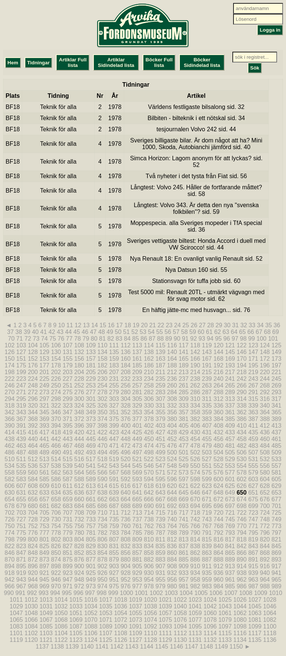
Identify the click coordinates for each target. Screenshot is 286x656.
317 (276, 399)
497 (137, 452)
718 (195, 512)
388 (265, 419)
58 (184, 332)
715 (160, 512)
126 (9, 352)
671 (207, 499)
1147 (191, 646)
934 (195, 573)
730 (56, 519)
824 (33, 546)
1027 (255, 599)
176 (33, 365)
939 (253, 573)
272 (33, 392)
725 (276, 512)
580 (265, 472)
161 (137, 359)
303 (114, 399)
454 (195, 439)
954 (149, 579)
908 (172, 566)
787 (160, 533)
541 (91, 466)
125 (276, 345)
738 (149, 519)
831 (114, 546)
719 (207, 512)
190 (195, 365)
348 (79, 412)
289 (230, 392)
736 (126, 519)
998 (101, 593)
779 (68, 533)
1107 (105, 633)
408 (218, 425)
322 (56, 405)
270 (9, 392)
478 (195, 446)
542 (103, 466)
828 (79, 546)
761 (137, 526)
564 (79, 472)
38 (18, 332)
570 (149, 472)
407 (207, 425)
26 (194, 325)
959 (207, 579)
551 (207, 466)
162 (149, 359)
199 (21, 372)
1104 (61, 633)
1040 (180, 606)
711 (114, 512)
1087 (76, 626)
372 (79, 419)
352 (126, 412)
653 (276, 492)
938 (241, 573)
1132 (210, 640)
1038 (150, 606)
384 (218, 419)
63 (226, 332)
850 (56, 553)
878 (103, 559)
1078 (210, 620)
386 (241, 419)
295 (21, 399)
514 (56, 459)
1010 (275, 593)
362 (241, 412)
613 (91, 486)
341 (276, 405)
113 (137, 345)
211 (160, 372)
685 (91, 506)
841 (230, 546)
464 (33, 446)
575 (207, 472)
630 (9, 492)
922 (56, 573)
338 (241, 405)
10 (61, 325)
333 (184, 405)
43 (60, 332)
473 (137, 446)
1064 (270, 613)
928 (126, 573)
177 (44, 365)
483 (253, 446)
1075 (165, 620)
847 (21, 553)
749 (276, 519)
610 (56, 486)
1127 (135, 640)
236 (172, 379)
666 (149, 499)
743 (207, 519)
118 (195, 345)
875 (68, 559)
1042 (210, 606)
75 (53, 338)
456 (218, 439)
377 (137, 419)
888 (218, 559)
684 (79, 506)
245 (276, 379)
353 (137, 412)
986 (241, 586)
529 (230, 459)
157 (91, 359)
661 (91, 499)
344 (33, 412)
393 (44, 425)
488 (33, 452)
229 (91, 379)
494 (103, 452)
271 (21, 392)
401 (137, 425)
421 (91, 432)
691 (160, 506)
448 (126, 439)
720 (218, 512)
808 (126, 539)
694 (195, 506)
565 (91, 472)
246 (9, 385)
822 (9, 546)
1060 (210, 613)
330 (149, 405)
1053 (105, 613)
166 (195, 359)
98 (243, 338)
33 (252, 325)
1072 (120, 620)
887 (207, 559)
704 (33, 512)
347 (68, 412)
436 (265, 432)
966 (9, 586)
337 (230, 405)
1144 (146, 646)
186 (149, 365)
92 (193, 338)
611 (68, 486)
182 (103, 365)
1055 (135, 613)
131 (68, 352)
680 (33, 506)
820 (265, 539)
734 (103, 519)
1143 (132, 646)
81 (102, 338)
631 (21, 492)
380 (172, 419)
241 (230, 379)
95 (218, 338)
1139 (72, 646)
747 (253, 519)
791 (207, 533)
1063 (255, 613)
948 (79, 579)
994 (55, 593)
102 (9, 345)
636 (79, 492)
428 (172, 432)
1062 (240, 613)
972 (79, 586)
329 (137, 405)
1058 (180, 613)
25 (185, 325)
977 (137, 586)
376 (126, 419)
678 (9, 506)
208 (126, 372)
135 (114, 352)
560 (33, 472)
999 (113, 593)
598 (195, 479)
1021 (165, 599)
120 (218, 345)
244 (265, 379)
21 (152, 325)
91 (185, 338)
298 (56, 399)
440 (33, 439)
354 (149, 412)
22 (161, 325)
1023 (195, 599)
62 (217, 332)
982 (195, 586)
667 (160, 499)
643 (160, 492)
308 (172, 399)
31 (235, 325)
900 (79, 566)
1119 (16, 640)
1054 (120, 613)
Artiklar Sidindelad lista (116, 62)
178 (56, 365)
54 (151, 332)
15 (102, 325)
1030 (31, 606)
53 (143, 332)
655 (21, 499)
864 (218, 553)
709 (91, 512)
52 (134, 332)
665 (137, 499)
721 (230, 512)
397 (91, 425)
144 (218, 352)
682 (56, 506)
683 (68, 506)
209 (137, 372)
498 (149, 452)
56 (168, 332)
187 (160, 365)
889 (230, 559)
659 (68, 499)
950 (103, 579)
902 (103, 566)
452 (172, 439)
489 (44, 452)
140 (172, 352)
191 (207, 365)
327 (114, 405)
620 (172, 486)
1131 (195, 640)
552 (218, 466)
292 (265, 392)
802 (56, 539)
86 (143, 338)
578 (241, 472)
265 (230, 385)
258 (149, 385)
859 (160, 553)
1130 (180, 640)
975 (114, 586)
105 (44, 345)
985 (230, 586)
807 (114, 539)
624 (218, 486)
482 (241, 446)
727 (21, 519)
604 (265, 479)
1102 (31, 633)
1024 (210, 599)
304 (126, 399)
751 (21, 526)
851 (68, 553)
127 (21, 352)
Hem (12, 62)
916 (265, 566)
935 (207, 573)
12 (78, 325)
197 (276, 365)
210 (149, 372)
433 (230, 432)
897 (44, 566)
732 (79, 519)
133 (91, 352)
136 (126, 352)
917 (276, 566)
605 (276, 479)
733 (91, 519)
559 (21, 472)
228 (79, 379)
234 (149, 379)
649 (230, 492)
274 (56, 392)
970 (56, 586)
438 (9, 439)
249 (44, 385)
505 (230, 452)
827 (68, 546)
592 (126, 479)
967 (21, 586)
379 (160, 419)
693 (184, 506)
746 (241, 519)
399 (114, 425)
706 (56, 512)
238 (195, 379)
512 (33, 459)
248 (33, 385)
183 (114, 365)
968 (33, 586)
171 (253, 359)
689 (137, 506)
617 (137, 486)
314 (241, 399)
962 (241, 579)
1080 (240, 620)
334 (195, 405)
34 (260, 325)
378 (149, 419)
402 (149, 425)
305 (137, 399)
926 (103, 573)
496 (126, 452)
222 (9, 379)
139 (160, 352)
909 (184, 566)
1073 (135, 620)
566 (103, 472)
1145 (161, 646)
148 (265, 352)
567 (114, 472)
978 (149, 586)
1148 (206, 646)
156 (79, 359)
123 (253, 345)
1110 (150, 633)
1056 (150, 613)
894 (9, 566)
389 (276, 419)
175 (21, 365)
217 (230, 372)
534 (9, 466)
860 (172, 553)
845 (276, 546)
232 (126, 379)
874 (56, 559)
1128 (150, 640)
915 (253, 566)
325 (91, 405)
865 (230, 553)
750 (9, 526)
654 (9, 499)
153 (44, 359)
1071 (105, 620)
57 (176, 332)
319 (21, 405)
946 (56, 579)
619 (160, 486)
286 (195, 392)
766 (195, 526)
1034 (91, 606)
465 (44, 446)
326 (103, 405)
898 (56, 566)
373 (91, 419)
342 (9, 412)
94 (210, 338)
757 (91, 526)
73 (36, 338)
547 (160, 466)
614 (103, 486)
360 (218, 412)
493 (91, 452)
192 (218, 365)
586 (56, 479)
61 (209, 332)
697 (230, 506)
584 (33, 479)
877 (91, 559)
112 (126, 345)
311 (207, 399)
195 (253, 365)
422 (103, 432)
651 (253, 492)
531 (253, 459)
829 (91, 546)
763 (160, 526)
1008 (245, 593)
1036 (120, 606)
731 (68, 519)
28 (210, 325)
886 (195, 559)
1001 (141, 593)
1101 (16, 633)
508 (265, 452)
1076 (180, 620)
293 (276, 392)
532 (265, 459)
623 (207, 486)
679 (21, 506)
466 (56, 446)
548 (172, 466)
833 (137, 546)
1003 (171, 593)
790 (195, 533)
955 (160, 579)
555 (253, 466)
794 (241, 533)
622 (195, 486)
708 (79, 512)
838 (195, 546)
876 (79, 559)
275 (68, 392)
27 (202, 325)
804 (79, 539)
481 (230, 446)
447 (114, 439)
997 (90, 593)
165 (184, 359)
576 (218, 472)
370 (56, 419)
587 (68, 479)
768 (218, 526)
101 (273, 338)
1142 (117, 646)
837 (184, 546)
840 (218, 546)
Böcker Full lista (159, 62)
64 (234, 332)
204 (79, 372)
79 (86, 338)
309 (184, 399)
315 (253, 399)
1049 (46, 613)
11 (69, 325)
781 (91, 533)
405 (184, 425)
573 (184, 472)
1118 (270, 633)
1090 (120, 626)
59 (193, 332)
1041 (195, 606)
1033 (76, 606)
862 (195, 553)
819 (253, 539)
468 (79, 446)
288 (218, 392)
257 (137, 385)
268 (265, 385)
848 (33, 553)
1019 (135, 599)
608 (33, 486)
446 (103, 439)
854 (103, 553)
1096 (210, 626)
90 (177, 338)
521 (137, 459)
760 (126, 526)
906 (149, 566)
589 (91, 479)
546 (149, 466)
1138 (57, 646)
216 (218, 372)
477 (184, 446)
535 (21, 466)
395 (68, 425)
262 (195, 385)
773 (276, 526)
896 (33, 566)
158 (103, 359)
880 (126, 559)
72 (28, 338)
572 (172, 472)
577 (230, 472)
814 (195, 539)
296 (33, 399)
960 (218, 579)
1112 (180, 633)
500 (172, 452)
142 (195, 352)
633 (44, 492)
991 (20, 593)
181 (91, 365)
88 (160, 338)
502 (195, 452)
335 (207, 405)
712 (126, 512)
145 (230, 352)
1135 (255, 640)
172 (265, 359)
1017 (105, 599)
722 (241, 512)
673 (230, 499)
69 (275, 332)
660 (79, 499)
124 (265, 345)
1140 (87, 646)
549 (184, 466)
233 (137, 379)
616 (126, 486)
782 (103, 533)
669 (184, 499)
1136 (270, 640)
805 (91, 539)
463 (21, 446)
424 (126, 432)
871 (21, 559)
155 (68, 359)
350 (103, 412)
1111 (165, 633)
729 (44, 519)
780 (79, 533)
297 (44, 399)
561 (44, 472)
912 (218, 566)
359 (207, 412)
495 (114, 452)
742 (195, 519)
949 (91, 579)
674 (241, 499)
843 (253, 546)
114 (149, 345)
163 (160, 359)
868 (265, 553)
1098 (240, 626)
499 (160, 452)
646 (195, 492)
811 (160, 539)
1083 (16, 626)
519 (114, 459)
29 (219, 325)
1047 (16, 613)
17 (119, 325)
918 (9, 573)
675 (253, 499)
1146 (176, 646)
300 (79, 399)
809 (137, 539)
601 (230, 479)
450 (149, 439)
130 (56, 352)
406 (195, 425)
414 (9, 432)
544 (126, 466)
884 (172, 559)
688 (126, 506)
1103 (46, 633)
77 (69, 338)
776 (33, 533)
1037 (135, 606)
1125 (105, 640)
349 (91, 412)
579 (253, 472)
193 (230, 365)
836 (172, 546)
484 (265, 446)
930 (149, 573)
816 (218, 539)
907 (160, 566)
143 (207, 352)
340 (265, 405)
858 (149, 553)
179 (68, 365)
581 (276, 472)
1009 (260, 593)
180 (79, 365)
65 (242, 332)
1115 (225, 633)
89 (168, 338)
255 (114, 385)
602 (241, 479)
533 (276, 459)
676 (265, 499)
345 (44, 412)
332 (172, 405)
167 (207, 359)
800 (33, 539)
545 (137, 466)
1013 (46, 599)
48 (101, 332)
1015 (76, 599)
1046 (270, 606)
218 (241, 372)
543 (114, 466)
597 (184, 479)
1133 (225, 640)
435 (253, 432)
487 (21, 452)
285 (184, 392)
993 (44, 593)
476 (172, 446)
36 (277, 325)
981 (184, 586)
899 (68, 566)
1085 (46, 626)
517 (91, 459)
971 (68, 586)
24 (177, 325)
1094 (180, 626)
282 (149, 392)
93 (201, 338)
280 (126, 392)
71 (19, 338)
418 (56, 432)
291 (253, 392)
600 (218, 479)
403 (160, 425)
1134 (240, 640)
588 (79, 479)
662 (103, 499)
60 (201, 332)
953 (137, 579)
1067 (46, 620)
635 (68, 492)
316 (265, 399)
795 (253, 533)
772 (265, 526)
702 (9, 512)
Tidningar (38, 62)
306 (149, 399)
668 (172, 499)
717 (184, 512)
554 (241, 466)
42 (51, 332)
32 (244, 325)
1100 (270, 626)
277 (91, 392)
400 (126, 425)
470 (103, 446)
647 (207, 492)
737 (137, 519)
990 (9, 593)
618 (149, 486)
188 (172, 365)
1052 (91, 613)
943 (21, 579)
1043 (225, 606)
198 (9, 372)
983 (207, 586)
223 (21, 379)
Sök (254, 68)
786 (149, 533)
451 (160, 439)
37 (10, 332)
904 (126, 566)
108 (79, 345)
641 (137, 492)
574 (195, 472)
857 (137, 553)
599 (207, 479)
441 (44, 439)
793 (230, 533)
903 (114, 566)
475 (160, 446)
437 (276, 432)
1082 (270, 620)
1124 (91, 640)
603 (253, 479)
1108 (120, 633)
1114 (210, 633)
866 (241, 553)
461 (276, 439)
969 (44, 586)
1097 (225, 626)
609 (44, 486)
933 (184, 573)
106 (56, 345)
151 (21, 359)
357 (184, 412)
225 (44, 379)
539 (68, 466)
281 (137, 392)
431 (207, 432)
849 (44, 553)
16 (111, 325)
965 (276, 579)
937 (230, 573)
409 (230, 425)
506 (241, 452)
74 (44, 338)
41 (43, 332)
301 (91, 399)
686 (103, 506)
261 (184, 385)
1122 (61, 640)
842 (241, 546)
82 (110, 338)
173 (276, 359)
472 (126, 446)
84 (127, 338)
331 (160, 405)
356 (172, 412)
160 (126, 359)
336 (218, 405)
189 (184, 365)
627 (253, 486)
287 (207, 392)
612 (79, 486)
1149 (221, 646)
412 (265, 425)
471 (114, 446)
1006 (216, 593)
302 (103, 399)
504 (218, 452)
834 (149, 546)
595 (160, 479)
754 (56, 526)
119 (207, 345)
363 (253, 412)
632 (33, 492)
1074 (150, 620)
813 (184, 539)
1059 (195, 613)
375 (114, 419)
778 (56, 533)
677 (276, 499)
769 (230, 526)
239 (207, 379)
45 (76, 332)
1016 (91, 599)
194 (241, 365)
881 (137, 559)
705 (44, 512)
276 (79, 392)
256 (126, 385)
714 (149, 512)
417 (44, 432)
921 (44, 573)
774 (9, 533)
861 (184, 553)
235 (160, 379)
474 (149, 446)
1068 (61, 620)
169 (230, 359)
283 (160, 392)
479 (207, 446)
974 (103, 586)
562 (56, 472)
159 (114, 359)
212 (172, 372)
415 (21, 432)
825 (44, 546)
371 (68, 419)
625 (230, 486)
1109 (135, 633)
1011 (16, 599)
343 (21, 412)
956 (172, 579)
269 (276, 385)
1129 (165, 640)
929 (137, 573)
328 (126, 405)
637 (91, 492)
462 (9, 446)
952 (126, 579)
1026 (240, 599)
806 (103, 539)
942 (9, 579)
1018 (120, 599)
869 (276, 553)
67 (259, 332)
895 (21, 566)
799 (21, 539)
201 (44, 372)
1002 (156, 593)
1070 (91, 620)
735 (114, 519)
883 (160, 559)
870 (9, 559)
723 (253, 512)
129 (44, 352)
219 (253, 372)
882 (149, 559)
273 (44, 392)
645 (184, 492)
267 (253, 385)
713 (137, 512)
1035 (105, 606)
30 (227, 325)
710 (103, 512)
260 (172, 385)
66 (250, 332)
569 (137, 472)
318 (9, 405)
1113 (195, 633)
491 (68, 452)
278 (103, 392)
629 (276, 486)
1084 (31, 626)
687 (114, 506)
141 (184, 352)
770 (241, 526)
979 (160, 586)
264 (218, 385)
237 (184, 379)
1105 (76, 633)
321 (44, 405)
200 (33, 372)
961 (230, 579)
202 (56, 372)
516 (79, 459)
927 (114, 573)
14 (94, 325)
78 (77, 338)
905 (137, 566)
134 (103, 352)
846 (9, 553)
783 (114, 533)
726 (9, 519)
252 (79, 385)
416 (33, 432)
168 (218, 359)
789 (184, 533)
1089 (105, 626)
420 (79, 432)
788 (172, 533)
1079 (225, 620)
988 (265, 586)
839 (207, 546)
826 (56, 546)
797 (276, 533)
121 (230, 345)
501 (184, 452)
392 (33, 425)
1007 (231, 593)
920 (33, 573)
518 (103, 459)
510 (9, 459)
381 (184, 419)
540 (79, 466)
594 (149, 479)
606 (9, 486)
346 (56, 412)
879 (114, 559)
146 (241, 352)
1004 (186, 593)
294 (9, 399)
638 (103, 492)
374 (103, 419)
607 (21, 486)
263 (207, 385)
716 (172, 512)
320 (33, 405)
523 (160, 459)
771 (253, 526)
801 (44, 539)
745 (230, 519)
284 (172, 392)
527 (207, 459)
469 (91, 446)
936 (218, 573)
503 (207, 452)
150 (9, 359)
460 (265, 439)
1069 (76, 620)
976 (126, 586)
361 (230, 412)
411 (253, 425)
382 (195, 419)
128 (33, 352)
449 (137, 439)
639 (114, 492)
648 (218, 492)
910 (195, 566)
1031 (46, 606)
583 (21, 479)
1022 (180, 599)
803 (68, 539)
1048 (31, 613)
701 (276, 506)
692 (172, 506)
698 (241, 506)
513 (44, 459)
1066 (31, 620)
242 (241, 379)
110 (103, 345)
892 (265, 559)
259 (160, 385)
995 (67, 593)
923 (68, 573)
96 (226, 338)
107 (68, 345)
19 (136, 325)
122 (241, 345)
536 (33, 466)
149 (276, 352)
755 (68, 526)
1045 (255, 606)
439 (21, 439)
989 (276, 586)
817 (230, 539)
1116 (240, 633)
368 (33, 419)
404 (172, 425)
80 (94, 338)
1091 (135, 626)
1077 (195, 620)
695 (207, 506)
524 (172, 459)
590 (103, 479)
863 (207, 553)
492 (79, 452)
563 (68, 472)
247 (21, 385)
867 (253, 553)
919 (21, 573)
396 (79, 425)
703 (21, 512)
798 (9, 539)
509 (276, 452)
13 (86, 325)
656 (33, 499)
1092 (150, 626)
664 (126, 499)
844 (265, 546)
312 (218, 399)
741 (184, 519)
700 (265, 506)
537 (44, 466)
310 (195, 399)
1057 (165, 613)
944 (33, 579)
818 (241, 539)
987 (253, 586)
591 (114, 479)
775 (21, 533)
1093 (165, 626)
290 (241, 392)
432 (218, 432)
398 (103, 425)
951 (114, 579)
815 (207, 539)
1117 (255, 633)
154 (56, 359)
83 (119, 338)
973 (91, 586)
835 (160, 546)
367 (21, 419)
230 (103, 379)
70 (11, 338)
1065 (16, 620)
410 (241, 425)
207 (114, 372)
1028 (270, 599)
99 (251, 338)
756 (79, 526)
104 (33, 345)
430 (195, 432)
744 (218, 519)
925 (91, 573)
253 (91, 385)
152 (33, 359)
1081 (255, 620)
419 (68, 432)
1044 (240, 606)
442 (56, 439)
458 (241, 439)
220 (265, 372)
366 (9, 419)
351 (114, 412)
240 (218, 379)
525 (184, 459)
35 (268, 325)
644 (172, 492)
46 (85, 332)
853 (91, 553)
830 (103, 546)
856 (126, 553)
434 (241, 432)
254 (103, 385)
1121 (46, 640)
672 (218, 499)
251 (68, 385)
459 (253, 439)
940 (265, 573)
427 (160, 432)
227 (68, 379)
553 (230, 466)
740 (172, 519)
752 (33, 526)
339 (253, 405)
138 (149, 352)
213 (184, 372)
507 (253, 452)
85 (135, 338)
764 (172, 526)
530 (241, 459)
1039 (165, 606)
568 (126, 472)
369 (44, 419)
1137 (42, 646)
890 (241, 559)
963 (253, 579)
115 (160, 345)
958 (195, 579)
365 (276, 412)
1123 (76, 640)
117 (184, 345)
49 (110, 332)
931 (160, 573)
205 (91, 372)
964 (265, 579)
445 (91, 439)
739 (160, 519)
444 (79, 439)
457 (230, 439)
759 (114, 526)
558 (9, 472)
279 (114, 392)
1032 (61, 606)
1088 (91, 626)
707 (68, 512)
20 (144, 325)
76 (61, 338)
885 (184, 559)
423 (114, 432)
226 (56, 379)
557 (276, 466)
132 (79, 352)
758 (103, 526)
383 (207, 419)
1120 (31, 640)
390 (9, 425)
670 (195, 499)
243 (253, 379)
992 (32, 593)
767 (207, 526)
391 (21, 425)
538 (56, 466)
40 (35, 332)
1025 (225, 599)
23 (169, 325)
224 (33, 379)
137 (137, 352)
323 (68, 405)
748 (265, 519)
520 (126, 459)
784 (126, 533)
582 (9, 479)
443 (68, 439)
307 (160, 399)
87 (152, 338)
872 (33, 559)
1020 (150, 599)
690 (149, 506)
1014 (61, 599)
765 (184, 526)
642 (149, 492)
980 (172, 586)
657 (44, 499)
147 (253, 352)
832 (126, 546)
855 (114, 553)
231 (114, 379)
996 (78, 593)
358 (195, 412)
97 (235, 338)
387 (253, 419)
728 (33, 519)
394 (56, 425)
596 (172, 479)
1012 (31, 599)
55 (159, 332)
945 (44, 579)
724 (265, 512)
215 (207, 372)
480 (218, 446)
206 (103, 372)
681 (44, 506)
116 (172, 345)
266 (241, 385)
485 (276, 446)
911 (207, 566)
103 (21, 345)
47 (93, 332)
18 (127, 325)
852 (79, 553)
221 (276, 372)
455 (207, 439)
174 (9, 365)
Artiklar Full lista (72, 62)
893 (276, 559)
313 (230, 399)
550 (195, 466)
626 (241, 486)
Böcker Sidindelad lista (202, 62)
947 (68, 579)
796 (265, 533)
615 (114, 486)
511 (21, 459)
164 (172, 359)
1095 (195, 626)
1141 (102, 646)
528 (218, 459)
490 (56, 452)
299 (68, 399)
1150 (236, 646)
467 (68, 446)
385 (230, 419)
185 (137, 365)
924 (79, 573)
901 (91, 566)
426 (149, 432)
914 (241, 566)
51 (126, 332)
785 (137, 533)
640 (126, 492)
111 (114, 345)
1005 (201, 593)
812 (172, 539)
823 (21, 546)
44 (68, 332)
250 (56, 385)
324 (79, 405)
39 (27, 332)
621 (184, 486)
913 (230, 566)
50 (118, 332)
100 (262, 338)
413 (276, 425)
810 (149, 539)
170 (241, 359)
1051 (76, 613)
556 (265, 466)
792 (218, 533)
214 (195, 372)
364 (265, 412)
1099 (255, 626)
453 (184, 439)
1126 (120, 640)
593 (137, 479)
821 (276, 539)
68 (267, 332)
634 (56, 492)
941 (276, 573)
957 (184, 579)
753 (44, 526)
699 (253, 506)
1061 (225, 613)
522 (149, 459)
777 (44, 533)
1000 (126, 593)
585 (44, 479)
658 (56, 499)
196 (265, 365)
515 (68, 459)
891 (253, 559)
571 (160, 472)
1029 (16, 606)
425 (137, 432)
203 (68, 372)
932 (172, 573)
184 (126, 365)
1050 (61, 613)
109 (91, 345)
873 (44, 559)
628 (265, 486)
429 (184, 432)
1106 (91, 633)
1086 (61, 626)
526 (195, 459)
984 (218, 586)
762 (149, 526)
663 (114, 499)
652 (265, 492)
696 (218, 506)
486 (9, 452)
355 (160, 412)
